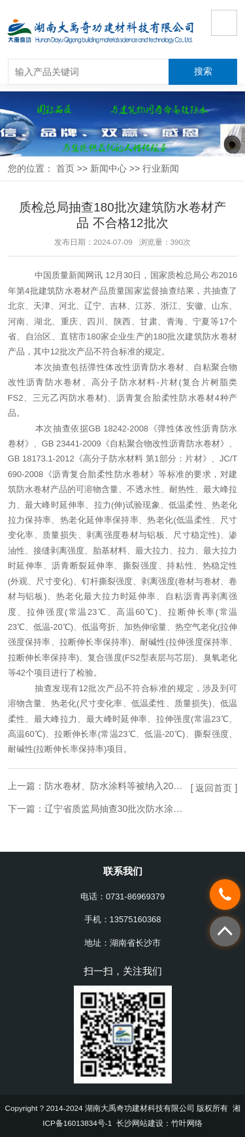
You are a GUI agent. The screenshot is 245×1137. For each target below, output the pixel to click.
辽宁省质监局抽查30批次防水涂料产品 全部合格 (142, 808)
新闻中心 (108, 168)
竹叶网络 (187, 1123)
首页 (65, 168)
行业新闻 (160, 168)
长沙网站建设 (139, 1123)
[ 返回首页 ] (214, 788)
